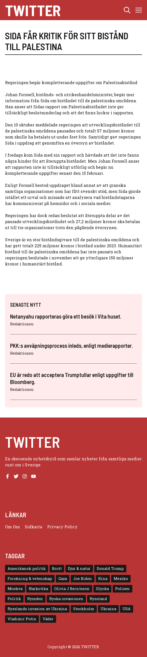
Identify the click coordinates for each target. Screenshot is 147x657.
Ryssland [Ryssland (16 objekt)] (98, 598)
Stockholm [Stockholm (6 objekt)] (83, 608)
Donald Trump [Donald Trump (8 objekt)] (110, 568)
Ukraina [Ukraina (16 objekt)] (108, 608)
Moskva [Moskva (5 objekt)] (15, 588)
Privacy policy (62, 526)
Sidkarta (33, 526)
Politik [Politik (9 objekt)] (14, 598)
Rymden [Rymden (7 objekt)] (35, 598)
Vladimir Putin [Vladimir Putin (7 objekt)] (22, 618)
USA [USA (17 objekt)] (126, 608)
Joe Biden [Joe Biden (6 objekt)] (82, 578)
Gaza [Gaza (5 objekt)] (62, 578)
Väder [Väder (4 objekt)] (48, 618)
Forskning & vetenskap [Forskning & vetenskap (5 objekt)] (30, 578)
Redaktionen (22, 324)
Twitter (33, 10)
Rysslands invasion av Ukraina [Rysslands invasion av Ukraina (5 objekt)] (37, 608)
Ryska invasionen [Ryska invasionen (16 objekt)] (66, 598)
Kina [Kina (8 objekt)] (102, 578)
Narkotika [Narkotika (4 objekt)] (38, 588)
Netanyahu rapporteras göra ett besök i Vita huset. (65, 316)
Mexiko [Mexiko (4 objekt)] (121, 578)
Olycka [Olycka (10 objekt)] (102, 588)
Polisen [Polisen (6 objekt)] (122, 588)
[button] (127, 10)
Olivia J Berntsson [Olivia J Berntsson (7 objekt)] (72, 588)
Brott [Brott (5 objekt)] (57, 568)
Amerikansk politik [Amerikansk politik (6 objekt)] (27, 568)
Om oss (12, 526)
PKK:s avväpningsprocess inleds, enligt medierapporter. (71, 345)
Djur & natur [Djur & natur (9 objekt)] (79, 568)
